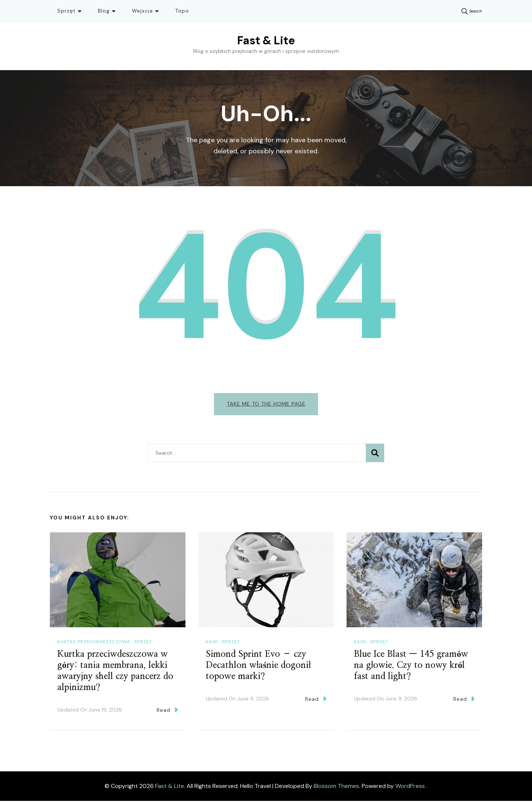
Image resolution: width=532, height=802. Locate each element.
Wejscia (142, 10)
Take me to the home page (266, 403)
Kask (212, 643)
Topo (182, 10)
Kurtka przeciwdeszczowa (93, 643)
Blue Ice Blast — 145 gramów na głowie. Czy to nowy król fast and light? (411, 666)
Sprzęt (66, 10)
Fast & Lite (266, 40)
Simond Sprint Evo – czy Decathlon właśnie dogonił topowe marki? (258, 666)
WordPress (410, 787)
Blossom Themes (336, 787)
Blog (104, 10)
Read (167, 711)
